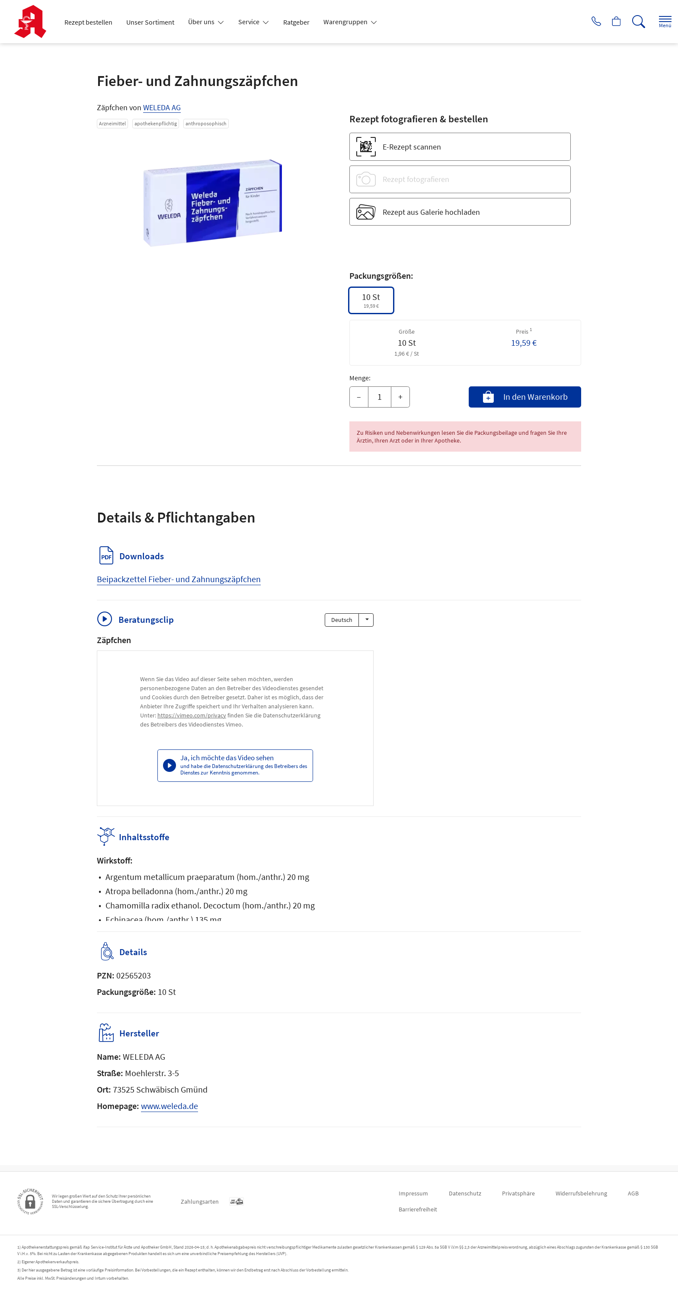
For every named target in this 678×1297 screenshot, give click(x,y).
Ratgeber (296, 22)
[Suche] (630, 22)
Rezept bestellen (88, 22)
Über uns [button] (202, 21)
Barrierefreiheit (418, 1209)
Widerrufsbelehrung (581, 1193)
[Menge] (379, 397)
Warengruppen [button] (346, 21)
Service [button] (249, 21)
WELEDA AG (162, 107)
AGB (633, 1193)
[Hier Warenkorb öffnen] (606, 21)
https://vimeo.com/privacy (191, 715)
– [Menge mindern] (359, 396)
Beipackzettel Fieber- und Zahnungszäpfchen (179, 579)
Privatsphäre (518, 1193)
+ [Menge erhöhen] (400, 396)
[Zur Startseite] (33, 21)
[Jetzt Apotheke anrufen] (582, 21)
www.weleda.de (169, 1111)
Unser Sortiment (150, 22)
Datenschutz (465, 1193)
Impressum (413, 1193)
